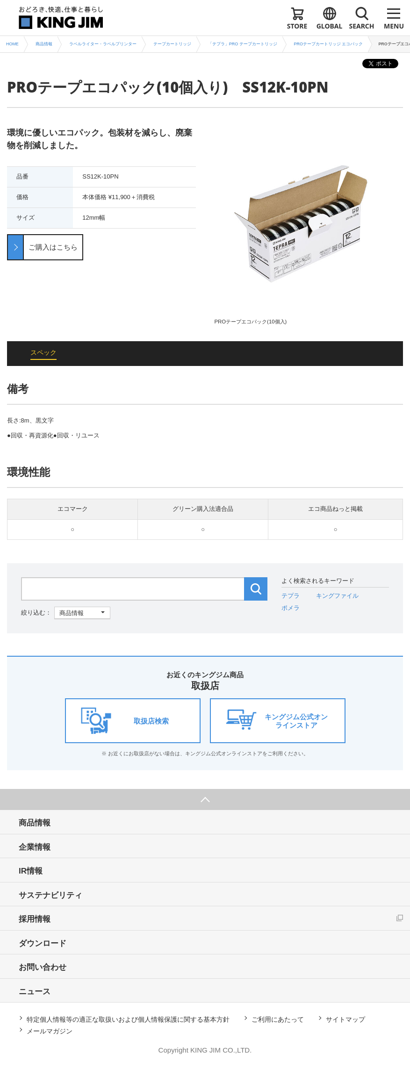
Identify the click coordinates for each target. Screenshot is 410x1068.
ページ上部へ (205, 799)
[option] (309, 226)
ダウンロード (42, 943)
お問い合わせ (42, 967)
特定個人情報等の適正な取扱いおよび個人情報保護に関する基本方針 (128, 1019)
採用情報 (34, 919)
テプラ (290, 595)
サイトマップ (345, 1019)
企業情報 (34, 847)
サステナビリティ (50, 895)
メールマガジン (49, 1031)
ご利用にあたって (278, 1019)
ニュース (34, 991)
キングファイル (337, 595)
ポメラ (290, 607)
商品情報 (34, 822)
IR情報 (31, 871)
